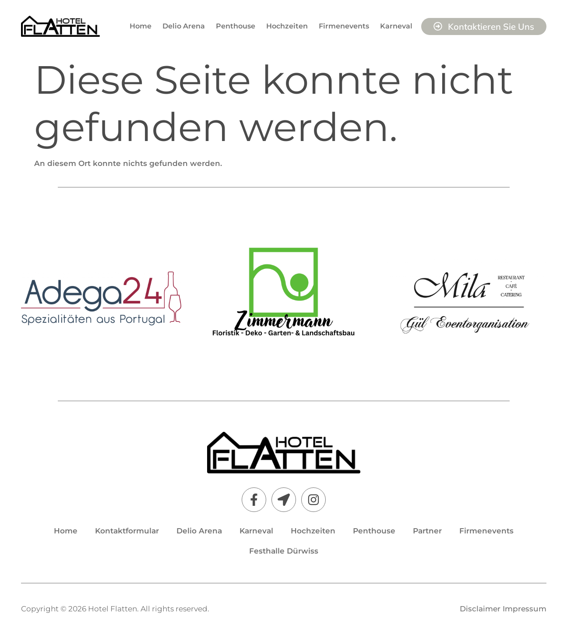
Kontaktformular (127, 530)
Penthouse (235, 26)
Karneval (396, 26)
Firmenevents (344, 26)
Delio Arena (183, 26)
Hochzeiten (287, 26)
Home (140, 26)
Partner (427, 530)
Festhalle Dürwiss (283, 551)
